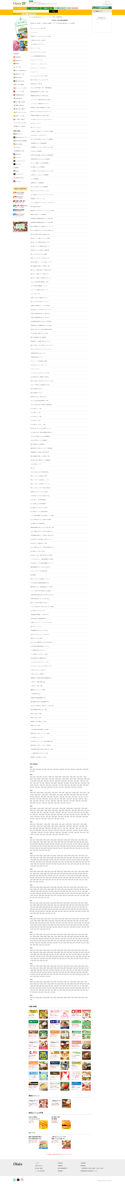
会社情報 (83, 1163)
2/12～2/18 (32, 802)
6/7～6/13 (39, 846)
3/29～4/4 (37, 848)
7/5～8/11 (51, 891)
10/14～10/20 (52, 794)
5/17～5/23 (56, 846)
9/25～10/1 (67, 810)
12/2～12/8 (61, 792)
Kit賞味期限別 (32, 13)
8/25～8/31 (57, 780)
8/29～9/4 (35, 828)
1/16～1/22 (50, 818)
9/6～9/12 (82, 841)
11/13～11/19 (77, 808)
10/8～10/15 (51, 920)
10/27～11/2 (58, 778)
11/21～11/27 (76, 824)
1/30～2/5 (38, 818)
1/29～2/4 (44, 802)
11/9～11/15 (81, 855)
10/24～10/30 (47, 826)
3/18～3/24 (59, 800)
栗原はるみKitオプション (20, 137)
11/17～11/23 (37, 778)
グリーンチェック (19, 174)
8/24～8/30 (33, 859)
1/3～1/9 (67, 834)
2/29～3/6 (65, 989)
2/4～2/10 (83, 895)
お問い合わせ (38, 1165)
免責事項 (60, 1165)
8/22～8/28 (41, 828)
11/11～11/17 (83, 792)
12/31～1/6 (32, 902)
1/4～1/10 (47, 850)
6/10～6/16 (45, 798)
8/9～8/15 (47, 843)
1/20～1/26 (67, 787)
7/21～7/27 (55, 875)
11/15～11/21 (74, 839)
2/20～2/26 (78, 816)
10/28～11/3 (37, 794)
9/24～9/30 (62, 904)
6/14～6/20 (33, 846)
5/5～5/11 (36, 785)
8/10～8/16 (45, 859)
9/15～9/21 (40, 780)
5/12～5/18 (54, 877)
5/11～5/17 (61, 861)
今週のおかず (18, 60)
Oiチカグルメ (18, 164)
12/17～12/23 (39, 902)
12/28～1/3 (32, 855)
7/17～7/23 (70, 812)
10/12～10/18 (50, 857)
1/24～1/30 (48, 834)
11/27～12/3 (62, 808)
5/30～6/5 (56, 830)
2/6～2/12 (32, 818)
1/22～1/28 (50, 802)
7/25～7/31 (65, 828)
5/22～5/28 (59, 814)
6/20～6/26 (38, 830)
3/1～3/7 (61, 848)
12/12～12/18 (54, 824)
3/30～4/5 (36, 863)
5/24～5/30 (50, 846)
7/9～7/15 (74, 907)
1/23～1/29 (44, 818)
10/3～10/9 (69, 826)
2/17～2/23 (43, 787)
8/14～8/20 (46, 812)
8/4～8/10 (76, 780)
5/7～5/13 (67, 909)
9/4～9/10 (87, 810)
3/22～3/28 (43, 848)
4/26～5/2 (73, 846)
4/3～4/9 (43, 816)
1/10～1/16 (61, 834)
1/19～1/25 (79, 769)
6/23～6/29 (53, 782)
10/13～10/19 (73, 778)
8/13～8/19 (45, 907)
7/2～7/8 (79, 907)
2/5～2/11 (38, 802)
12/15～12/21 (65, 776)
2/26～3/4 (66, 911)
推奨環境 (60, 1171)
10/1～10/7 (56, 904)
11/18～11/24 (75, 792)
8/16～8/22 (41, 843)
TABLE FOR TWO (18, 178)
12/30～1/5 (32, 887)
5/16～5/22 (69, 830)
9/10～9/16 (81, 904)
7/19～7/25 (63, 843)
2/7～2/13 (36, 834)
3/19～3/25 (48, 911)
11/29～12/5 (60, 839)
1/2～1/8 (62, 818)
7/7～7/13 (42, 782)
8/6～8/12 (51, 907)
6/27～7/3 (32, 830)
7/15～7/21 (74, 796)
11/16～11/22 (74, 855)
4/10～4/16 (36, 816)
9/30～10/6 (66, 794)
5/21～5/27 (55, 909)
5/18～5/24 (55, 861)
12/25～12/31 (33, 808)
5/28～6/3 (50, 909)
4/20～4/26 (78, 861)
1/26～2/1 (73, 769)
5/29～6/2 (45, 924)
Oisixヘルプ (107, 4)
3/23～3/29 (42, 863)
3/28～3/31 (41, 989)
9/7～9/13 (81, 857)
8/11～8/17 (70, 780)
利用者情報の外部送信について (89, 1171)
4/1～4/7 (47, 800)
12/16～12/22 (47, 792)
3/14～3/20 (64, 832)
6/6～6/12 (50, 830)
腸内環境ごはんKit (18, 151)
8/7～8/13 (52, 812)
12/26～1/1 (32, 824)
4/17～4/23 (79, 924)
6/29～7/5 (79, 859)
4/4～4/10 (46, 832)
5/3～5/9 (68, 846)
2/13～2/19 (85, 816)
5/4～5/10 (67, 861)
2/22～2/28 (66, 848)
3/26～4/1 (42, 911)
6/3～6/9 (51, 798)
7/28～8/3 (82, 780)
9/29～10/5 (86, 778)
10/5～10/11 (57, 857)
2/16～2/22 (55, 769)
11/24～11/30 (66, 965)
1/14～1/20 (41, 897)
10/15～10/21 (43, 904)
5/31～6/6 (45, 846)
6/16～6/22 (60, 782)
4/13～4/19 (84, 861)
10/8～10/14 (50, 904)
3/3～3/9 (32, 787)
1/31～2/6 (42, 834)
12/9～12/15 (55, 792)
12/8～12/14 (73, 776)
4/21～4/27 (48, 785)
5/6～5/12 (75, 798)
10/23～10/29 (40, 810)
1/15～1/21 (56, 802)
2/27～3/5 (72, 816)
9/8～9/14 (46, 780)
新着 (23, 13)
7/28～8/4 (50, 875)
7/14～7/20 (35, 782)
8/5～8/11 (56, 796)
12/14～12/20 (46, 855)
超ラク (26, 13)
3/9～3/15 (38, 769)
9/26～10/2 (75, 826)
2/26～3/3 (78, 800)
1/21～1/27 (34, 897)
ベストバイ (17, 157)
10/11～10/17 (50, 841)
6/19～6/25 (35, 814)
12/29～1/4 (51, 776)
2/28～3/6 (76, 832)
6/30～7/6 (47, 782)
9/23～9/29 (72, 794)
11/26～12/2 (59, 902)
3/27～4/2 (48, 816)
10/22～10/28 (36, 904)
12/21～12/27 (39, 855)
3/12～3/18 (54, 911)
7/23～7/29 (62, 907)
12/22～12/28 (58, 776)
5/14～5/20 (61, 909)
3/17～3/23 (79, 785)
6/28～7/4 (80, 843)
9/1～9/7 (52, 780)
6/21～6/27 (86, 843)
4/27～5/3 (72, 861)
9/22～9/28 (33, 780)
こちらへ (40, 2)
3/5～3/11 (60, 911)
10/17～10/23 (54, 826)
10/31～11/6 (39, 826)
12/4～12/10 (55, 808)
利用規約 (60, 1163)
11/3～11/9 (51, 778)
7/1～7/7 (86, 796)
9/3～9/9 (87, 904)
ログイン (108, 1)
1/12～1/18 (85, 769)
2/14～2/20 (72, 926)
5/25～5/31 (49, 861)
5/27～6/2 (56, 798)
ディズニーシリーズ (19, 161)
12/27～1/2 (32, 839)
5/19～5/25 (83, 782)
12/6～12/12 (53, 839)
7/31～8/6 (58, 812)
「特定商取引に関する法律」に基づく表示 (92, 1168)
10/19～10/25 (43, 857)
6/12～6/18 (41, 814)
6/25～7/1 (84, 907)
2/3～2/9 (56, 787)
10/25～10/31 (36, 841)
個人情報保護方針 (62, 1168)
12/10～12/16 (46, 902)
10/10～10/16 (62, 826)
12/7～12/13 (53, 855)
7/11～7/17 (78, 828)
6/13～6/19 (44, 830)
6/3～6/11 (39, 924)
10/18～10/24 (43, 841)
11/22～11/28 (67, 839)
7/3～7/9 (83, 812)
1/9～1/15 (56, 818)
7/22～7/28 (67, 796)
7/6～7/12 (74, 859)
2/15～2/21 (72, 848)
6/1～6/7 (43, 861)
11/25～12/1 (68, 792)
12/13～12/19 (46, 839)
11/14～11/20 (83, 824)
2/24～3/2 (37, 787)
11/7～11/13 (33, 826)
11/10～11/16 (44, 778)
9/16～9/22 (79, 794)
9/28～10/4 (63, 857)
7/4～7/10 (84, 828)
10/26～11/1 (36, 857)
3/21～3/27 (58, 832)
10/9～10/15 (55, 810)
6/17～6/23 (38, 798)
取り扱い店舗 (38, 1168)
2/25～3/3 (65, 895)
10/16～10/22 (47, 810)
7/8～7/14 (80, 796)
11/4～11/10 (81, 871)
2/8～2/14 (78, 848)
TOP (29, 16)
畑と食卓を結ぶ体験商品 (20, 141)
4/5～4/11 (32, 848)
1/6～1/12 (80, 787)
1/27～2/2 (61, 787)
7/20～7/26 (62, 859)
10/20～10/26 (65, 778)
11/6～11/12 (84, 808)
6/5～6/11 (47, 814)
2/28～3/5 (60, 926)
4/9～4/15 (32, 911)
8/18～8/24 (64, 780)
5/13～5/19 (69, 798)
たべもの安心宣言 (40, 1171)
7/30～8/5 (56, 907)
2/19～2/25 (84, 800)
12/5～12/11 (62, 824)
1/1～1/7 (68, 802)
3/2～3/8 (44, 769)
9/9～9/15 (85, 794)
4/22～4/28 (78, 893)
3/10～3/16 (85, 785)
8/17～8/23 (39, 859)
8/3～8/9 (51, 859)
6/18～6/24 (32, 909)
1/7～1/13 (47, 897)
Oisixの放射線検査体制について (38, 16)
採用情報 (83, 1165)
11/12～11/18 (74, 902)
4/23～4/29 (79, 909)
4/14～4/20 (54, 785)
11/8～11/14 (81, 839)
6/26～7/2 (81, 922)
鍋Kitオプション (18, 134)
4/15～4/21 (35, 800)
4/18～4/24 (33, 832)
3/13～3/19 (60, 816)
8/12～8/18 (49, 796)
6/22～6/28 (85, 859)
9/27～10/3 (63, 841)
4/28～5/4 (42, 785)
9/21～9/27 (69, 857)
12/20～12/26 (39, 839)
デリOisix (16, 147)
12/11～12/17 (48, 808)
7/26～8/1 (57, 843)
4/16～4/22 (85, 909)
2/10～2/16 (49, 787)
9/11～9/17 (80, 810)
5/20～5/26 (62, 798)
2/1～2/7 (83, 848)
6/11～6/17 (38, 909)
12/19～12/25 (39, 824)
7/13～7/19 (68, 859)
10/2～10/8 (61, 810)
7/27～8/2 (56, 859)
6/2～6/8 (72, 782)
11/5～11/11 (80, 902)
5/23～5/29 (62, 830)
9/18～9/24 (74, 810)
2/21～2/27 (82, 832)
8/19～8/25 (43, 796)
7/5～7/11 (75, 843)
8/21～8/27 (39, 812)
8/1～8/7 (60, 828)
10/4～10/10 (57, 841)
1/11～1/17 (41, 850)
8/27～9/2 (33, 907)
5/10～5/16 (62, 846)
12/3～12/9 (53, 902)
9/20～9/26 (70, 841)
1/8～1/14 (63, 802)
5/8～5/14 (72, 814)
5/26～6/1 (77, 782)
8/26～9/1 (37, 796)
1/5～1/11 (32, 771)
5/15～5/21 (66, 814)
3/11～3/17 (66, 800)
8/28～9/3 (33, 812)
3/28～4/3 (52, 832)
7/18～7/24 (71, 828)
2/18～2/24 (70, 895)
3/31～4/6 (66, 785)
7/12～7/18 (69, 843)
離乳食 (16, 167)
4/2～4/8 (37, 911)
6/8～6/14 (38, 861)
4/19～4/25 (79, 846)
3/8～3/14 (55, 848)
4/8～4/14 (42, 800)
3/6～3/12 (66, 816)
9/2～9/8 (32, 796)
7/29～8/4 (62, 796)
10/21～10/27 (45, 794)
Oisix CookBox (17, 144)
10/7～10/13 (60, 794)
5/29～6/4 (53, 814)
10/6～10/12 (80, 778)
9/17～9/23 (75, 904)
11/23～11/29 (67, 855)
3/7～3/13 (70, 832)
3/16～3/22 (48, 863)
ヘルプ (37, 1163)
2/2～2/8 (67, 769)
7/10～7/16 (76, 812)
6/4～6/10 (44, 909)
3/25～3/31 (53, 800)
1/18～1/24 (35, 850)
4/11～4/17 (40, 832)
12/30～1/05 (33, 792)
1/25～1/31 (34, 992)
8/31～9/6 (87, 857)
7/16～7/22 (68, 907)
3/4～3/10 (72, 800)
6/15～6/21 (32, 861)
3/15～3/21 (49, 848)
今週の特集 (17, 57)
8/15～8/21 (48, 828)
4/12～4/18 (85, 846)
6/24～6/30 (32, 798)
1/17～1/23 (54, 834)
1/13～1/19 (73, 787)
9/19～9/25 (81, 826)
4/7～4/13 (61, 785)
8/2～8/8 (52, 843)
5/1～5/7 (78, 814)
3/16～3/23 (32, 769)
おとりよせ (17, 181)
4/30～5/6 (73, 909)
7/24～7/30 (64, 812)
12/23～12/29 (40, 792)
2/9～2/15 (62, 769)
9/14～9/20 (75, 857)
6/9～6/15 (66, 782)
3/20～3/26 (54, 816)
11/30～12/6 (60, 855)
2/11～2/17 (77, 895)
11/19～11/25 (66, 902)
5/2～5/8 (81, 830)
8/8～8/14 (54, 828)
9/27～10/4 (63, 952)
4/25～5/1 (86, 830)
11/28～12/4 (69, 824)
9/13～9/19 (76, 841)
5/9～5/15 (75, 830)
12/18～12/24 (40, 808)
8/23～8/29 (34, 843)
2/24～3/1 (64, 863)
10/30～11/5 (33, 810)
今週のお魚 (17, 154)
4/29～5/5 (81, 798)
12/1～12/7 (79, 776)
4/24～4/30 (83, 814)
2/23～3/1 (49, 769)
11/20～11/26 (69, 808)
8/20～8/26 (39, 907)
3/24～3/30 (72, 785)
